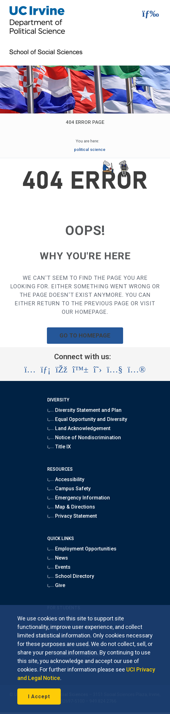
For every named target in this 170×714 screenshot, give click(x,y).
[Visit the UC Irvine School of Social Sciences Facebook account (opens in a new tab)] (61, 369)
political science (89, 149)
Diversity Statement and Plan (84, 410)
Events (59, 567)
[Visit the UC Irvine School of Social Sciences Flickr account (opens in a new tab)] (136, 369)
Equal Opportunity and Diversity (87, 419)
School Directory (70, 576)
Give (56, 585)
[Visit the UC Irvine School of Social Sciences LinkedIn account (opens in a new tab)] (45, 369)
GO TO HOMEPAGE (85, 335)
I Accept (39, 697)
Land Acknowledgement (78, 428)
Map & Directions (71, 507)
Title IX (59, 447)
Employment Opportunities (81, 549)
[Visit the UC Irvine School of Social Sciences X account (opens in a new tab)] (98, 369)
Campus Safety (69, 489)
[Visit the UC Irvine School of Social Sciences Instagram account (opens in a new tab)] (30, 369)
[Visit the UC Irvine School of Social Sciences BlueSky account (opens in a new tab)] (80, 369)
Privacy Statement (72, 516)
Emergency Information (78, 498)
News (57, 558)
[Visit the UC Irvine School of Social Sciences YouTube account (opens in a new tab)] (114, 369)
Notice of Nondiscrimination (84, 437)
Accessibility (65, 479)
